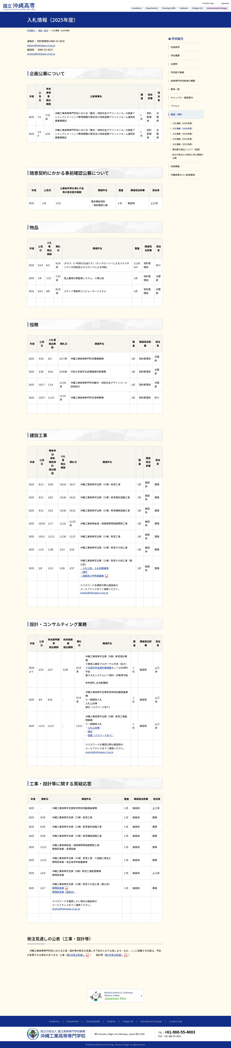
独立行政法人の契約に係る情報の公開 (187, 156)
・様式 (83, 572)
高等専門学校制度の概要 (183, 80)
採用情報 (175, 166)
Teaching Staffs (168, 8)
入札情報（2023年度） (183, 138)
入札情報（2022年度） (183, 144)
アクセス (175, 105)
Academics (137, 8)
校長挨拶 (175, 47)
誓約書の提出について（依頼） (186, 149)
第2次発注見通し (76, 955)
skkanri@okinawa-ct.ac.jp (41, 45)
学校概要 (175, 55)
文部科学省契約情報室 (99, 667)
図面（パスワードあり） (101, 735)
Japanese (225, 3)
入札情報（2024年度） (183, 133)
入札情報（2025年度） (183, 128)
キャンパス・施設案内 (182, 97)
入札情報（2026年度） (183, 123)
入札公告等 (94, 727)
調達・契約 (176, 114)
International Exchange (217, 8)
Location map (208, 3)
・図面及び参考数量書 (92, 575)
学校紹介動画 (177, 72)
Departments (152, 8)
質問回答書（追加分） (64, 892)
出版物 (174, 63)
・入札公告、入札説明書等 (94, 568)
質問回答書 (58, 888)
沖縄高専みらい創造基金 (183, 174)
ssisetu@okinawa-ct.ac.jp (41, 53)
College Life (197, 8)
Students (184, 8)
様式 (90, 731)
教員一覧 (175, 89)
